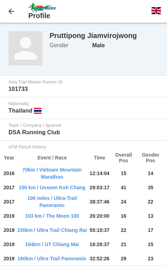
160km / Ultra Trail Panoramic (52, 258)
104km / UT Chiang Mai (52, 244)
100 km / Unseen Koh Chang (52, 187)
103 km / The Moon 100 (52, 216)
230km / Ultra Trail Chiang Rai (52, 230)
